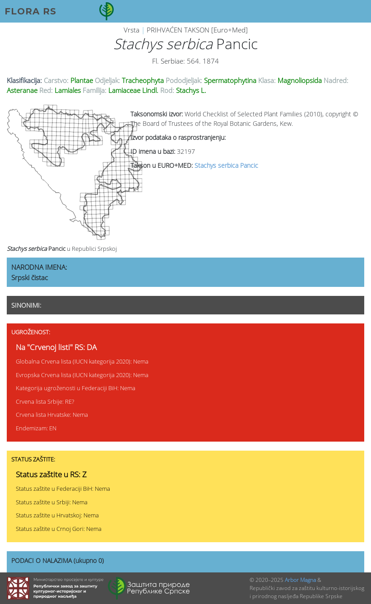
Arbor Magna (300, 580)
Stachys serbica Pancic (226, 165)
